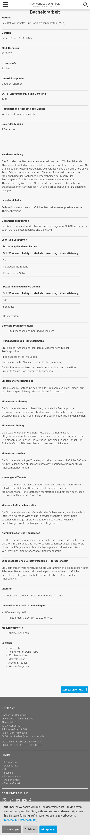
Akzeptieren (48, 829)
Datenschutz (28, 820)
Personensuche (12, 776)
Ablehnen (30, 829)
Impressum (10, 820)
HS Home (9, 769)
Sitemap (8, 772)
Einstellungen (11, 829)
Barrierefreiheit (12, 783)
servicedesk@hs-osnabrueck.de (27, 736)
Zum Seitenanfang (72, 689)
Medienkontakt (12, 779)
